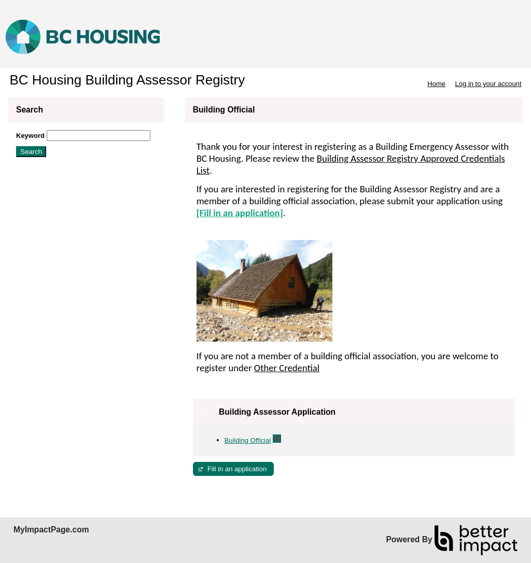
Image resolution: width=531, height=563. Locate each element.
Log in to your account (488, 84)
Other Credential (286, 368)
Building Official (248, 440)
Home (436, 84)
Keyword (30, 135)
